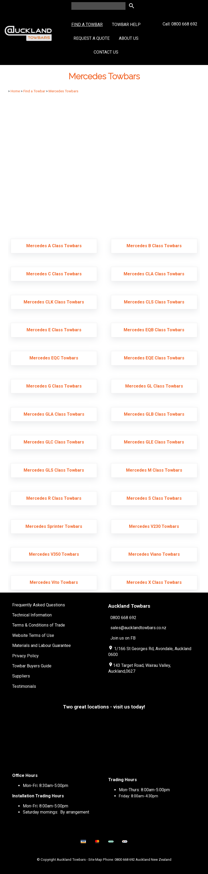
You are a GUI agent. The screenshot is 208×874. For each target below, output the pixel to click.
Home (15, 91)
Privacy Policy (25, 655)
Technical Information (32, 615)
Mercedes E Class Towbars (54, 329)
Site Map (95, 860)
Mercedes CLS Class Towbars (154, 302)
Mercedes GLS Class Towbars (54, 470)
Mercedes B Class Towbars (154, 245)
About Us (128, 38)
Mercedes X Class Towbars (154, 582)
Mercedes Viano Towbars (154, 554)
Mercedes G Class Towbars (54, 386)
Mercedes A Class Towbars (54, 245)
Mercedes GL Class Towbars (154, 386)
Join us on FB (123, 638)
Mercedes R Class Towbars (53, 498)
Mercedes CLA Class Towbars (154, 273)
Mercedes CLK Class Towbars (54, 302)
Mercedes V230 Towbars (154, 526)
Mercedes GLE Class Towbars (154, 442)
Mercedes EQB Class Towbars (154, 329)
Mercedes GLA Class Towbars (54, 414)
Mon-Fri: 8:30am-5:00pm (45, 785)
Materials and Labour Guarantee (41, 645)
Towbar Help (126, 24)
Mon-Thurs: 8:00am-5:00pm (144, 789)
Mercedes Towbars (63, 91)
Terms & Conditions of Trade (38, 625)
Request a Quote (91, 38)
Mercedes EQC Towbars (53, 357)
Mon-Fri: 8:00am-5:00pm (45, 805)
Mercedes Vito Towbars (54, 582)
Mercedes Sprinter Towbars (53, 526)
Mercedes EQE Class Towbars (154, 357)
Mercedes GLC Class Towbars (54, 442)
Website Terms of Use (33, 635)
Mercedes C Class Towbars (54, 273)
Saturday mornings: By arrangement (56, 812)
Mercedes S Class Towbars (154, 498)
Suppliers (21, 676)
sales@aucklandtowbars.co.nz (138, 627)
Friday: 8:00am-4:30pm (138, 796)
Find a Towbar (87, 24)
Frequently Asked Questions (38, 604)
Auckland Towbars (71, 860)
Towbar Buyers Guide (31, 665)
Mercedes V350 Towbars (54, 554)
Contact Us (106, 52)
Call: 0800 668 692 (180, 33)
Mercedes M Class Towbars (154, 470)
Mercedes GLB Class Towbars (154, 414)
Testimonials (24, 686)
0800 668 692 (123, 617)
